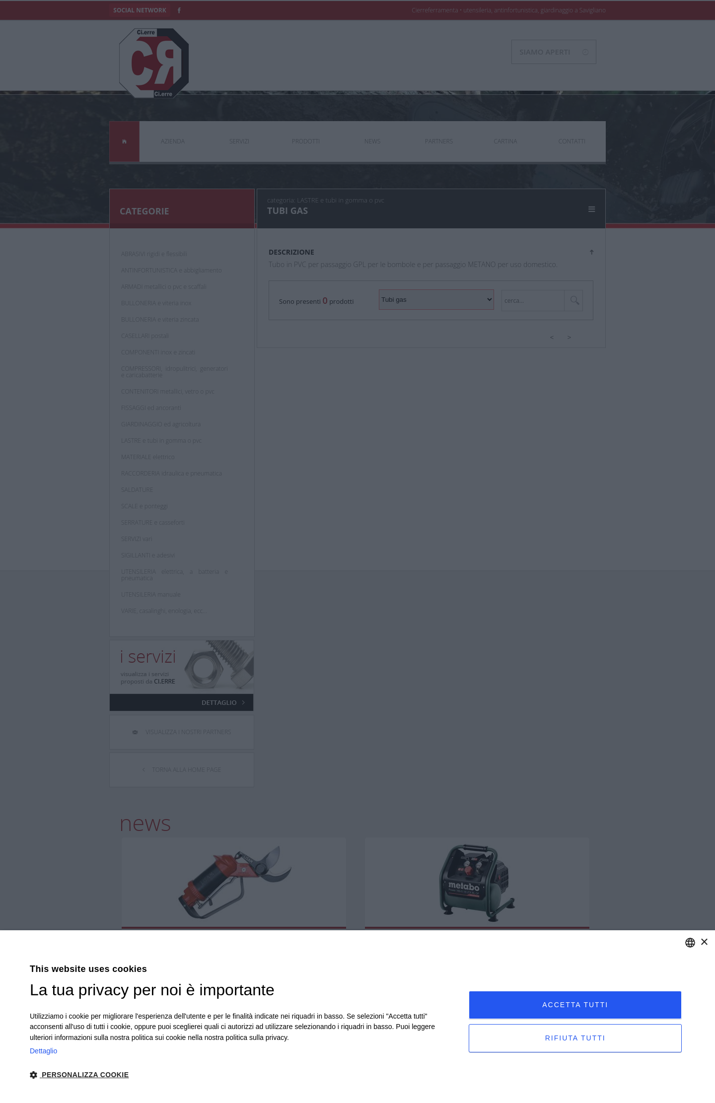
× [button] (704, 942)
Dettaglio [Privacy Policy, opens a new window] (43, 1051)
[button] (243, 1075)
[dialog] (357, 1016)
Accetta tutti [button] (575, 1005)
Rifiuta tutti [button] (575, 1038)
